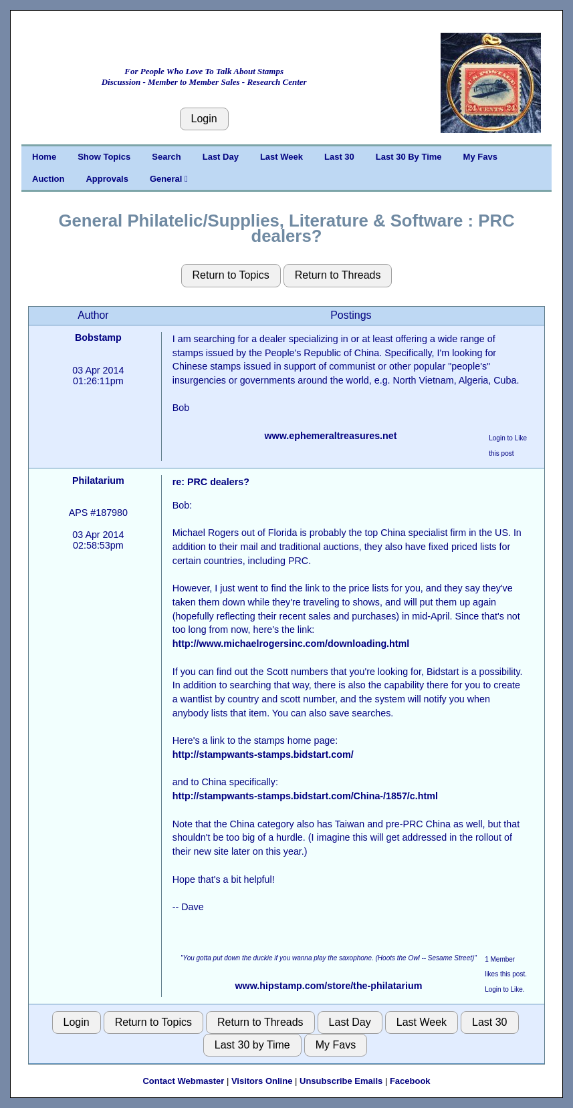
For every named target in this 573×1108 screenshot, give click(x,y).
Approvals (107, 179)
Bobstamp (98, 337)
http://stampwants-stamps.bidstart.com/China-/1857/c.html (305, 796)
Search (166, 157)
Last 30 (339, 157)
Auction (48, 179)
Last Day (221, 157)
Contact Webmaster (183, 1081)
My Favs (480, 157)
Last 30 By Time (409, 157)
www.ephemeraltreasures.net (330, 435)
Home (44, 157)
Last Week (281, 157)
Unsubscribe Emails (341, 1081)
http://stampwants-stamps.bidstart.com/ (263, 754)
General (169, 179)
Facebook (410, 1081)
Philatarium (98, 480)
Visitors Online (262, 1081)
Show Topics (104, 157)
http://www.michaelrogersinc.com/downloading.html (291, 643)
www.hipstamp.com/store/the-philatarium (329, 985)
